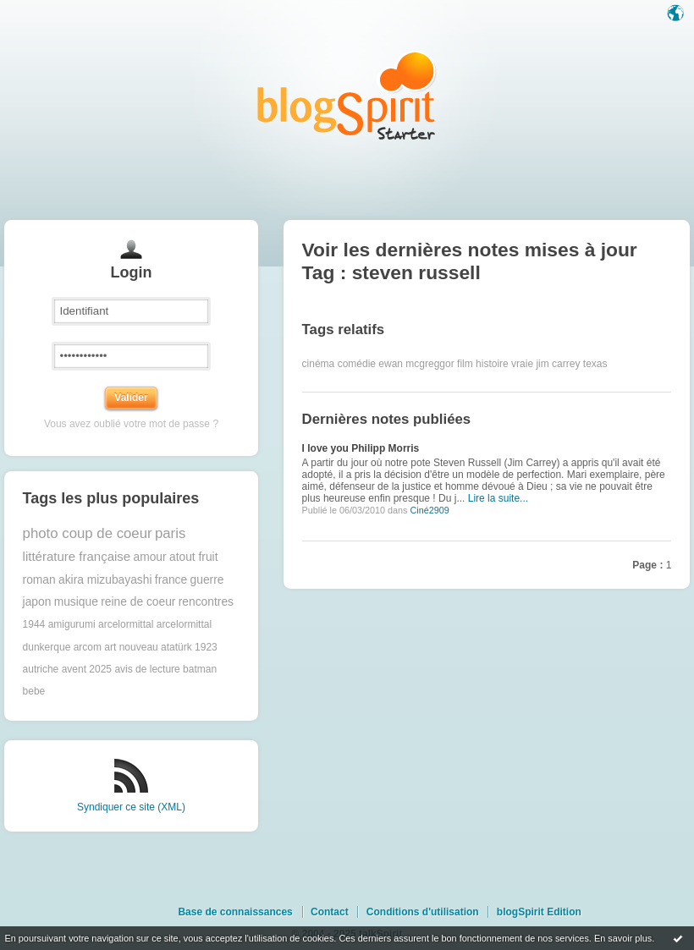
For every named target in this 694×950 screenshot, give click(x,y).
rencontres (206, 602)
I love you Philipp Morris (361, 448)
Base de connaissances (235, 912)
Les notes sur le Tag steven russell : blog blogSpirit (347, 95)
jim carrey (558, 364)
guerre (207, 580)
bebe (34, 691)
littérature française (77, 556)
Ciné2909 (429, 510)
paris (170, 533)
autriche (41, 669)
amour (150, 557)
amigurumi (72, 624)
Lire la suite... (498, 498)
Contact (330, 912)
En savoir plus (623, 938)
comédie (357, 364)
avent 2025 (87, 669)
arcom (88, 647)
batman (200, 669)
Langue (677, 14)
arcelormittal (125, 624)
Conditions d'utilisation (422, 912)
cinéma (318, 364)
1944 (34, 624)
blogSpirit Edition (539, 912)
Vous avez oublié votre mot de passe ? (131, 424)
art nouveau (130, 647)
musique (76, 602)
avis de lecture (146, 669)
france (171, 580)
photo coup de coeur (87, 533)
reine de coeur (138, 602)
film (465, 364)
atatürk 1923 (189, 647)
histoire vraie (504, 364)
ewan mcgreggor (416, 364)
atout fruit (193, 557)
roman (39, 580)
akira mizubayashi (104, 580)
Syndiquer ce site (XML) (131, 807)
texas (595, 364)
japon (37, 602)
